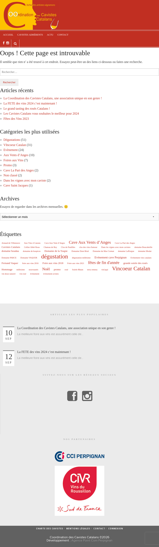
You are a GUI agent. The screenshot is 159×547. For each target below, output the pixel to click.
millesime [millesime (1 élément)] (20, 270)
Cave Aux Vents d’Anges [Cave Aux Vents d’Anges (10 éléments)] (90, 242)
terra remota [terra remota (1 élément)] (92, 270)
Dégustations (12, 139)
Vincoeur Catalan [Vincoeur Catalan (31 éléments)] (131, 268)
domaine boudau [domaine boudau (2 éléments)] (10, 251)
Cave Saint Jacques (16, 185)
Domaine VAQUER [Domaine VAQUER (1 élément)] (28, 258)
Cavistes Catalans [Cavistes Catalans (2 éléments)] (11, 247)
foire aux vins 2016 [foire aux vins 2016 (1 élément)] (30, 263)
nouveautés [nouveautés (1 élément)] (33, 270)
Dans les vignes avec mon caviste (25, 180)
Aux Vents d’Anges (16, 155)
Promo (8, 165)
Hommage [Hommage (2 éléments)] (7, 269)
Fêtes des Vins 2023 (16, 118)
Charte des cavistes (49, 528)
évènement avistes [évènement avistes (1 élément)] (51, 274)
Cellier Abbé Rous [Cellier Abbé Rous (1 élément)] (32, 247)
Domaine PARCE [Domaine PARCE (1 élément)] (9, 258)
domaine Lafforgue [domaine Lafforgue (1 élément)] (126, 251)
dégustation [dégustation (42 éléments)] (54, 256)
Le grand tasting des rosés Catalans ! (27, 108)
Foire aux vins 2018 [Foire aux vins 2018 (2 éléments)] (52, 263)
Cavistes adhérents (30, 34)
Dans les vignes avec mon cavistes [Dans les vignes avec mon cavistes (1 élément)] (115, 247)
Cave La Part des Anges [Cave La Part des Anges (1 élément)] (125, 243)
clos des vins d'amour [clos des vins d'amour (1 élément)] (88, 247)
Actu (50, 34)
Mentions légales (78, 528)
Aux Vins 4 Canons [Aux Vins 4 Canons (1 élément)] (32, 243)
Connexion (115, 528)
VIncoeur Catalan (15, 145)
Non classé (10, 175)
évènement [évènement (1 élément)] (34, 274)
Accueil (8, 34)
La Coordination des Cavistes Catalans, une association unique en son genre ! (53, 98)
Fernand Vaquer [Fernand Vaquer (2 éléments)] (10, 263)
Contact (62, 34)
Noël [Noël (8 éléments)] (46, 269)
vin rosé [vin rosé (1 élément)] (22, 274)
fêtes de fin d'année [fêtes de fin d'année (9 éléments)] (103, 263)
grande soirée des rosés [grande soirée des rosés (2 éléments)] (135, 263)
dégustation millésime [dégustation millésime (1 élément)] (81, 258)
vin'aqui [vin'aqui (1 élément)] (104, 270)
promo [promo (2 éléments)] (57, 269)
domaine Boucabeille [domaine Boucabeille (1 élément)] (143, 247)
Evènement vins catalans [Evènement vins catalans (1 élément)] (140, 258)
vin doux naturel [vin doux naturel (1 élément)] (8, 274)
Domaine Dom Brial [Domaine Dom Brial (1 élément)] (80, 251)
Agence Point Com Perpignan (91, 540)
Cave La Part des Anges (19, 170)
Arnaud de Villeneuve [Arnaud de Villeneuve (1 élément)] (11, 243)
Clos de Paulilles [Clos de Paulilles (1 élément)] (68, 247)
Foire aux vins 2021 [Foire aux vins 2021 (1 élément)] (75, 263)
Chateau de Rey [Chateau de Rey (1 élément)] (50, 247)
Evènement (11, 150)
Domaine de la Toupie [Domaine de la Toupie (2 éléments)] (55, 251)
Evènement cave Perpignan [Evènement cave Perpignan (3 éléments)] (111, 257)
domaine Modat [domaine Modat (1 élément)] (144, 251)
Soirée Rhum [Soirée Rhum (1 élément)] (77, 270)
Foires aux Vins (13, 160)
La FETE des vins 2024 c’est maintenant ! (30, 103)
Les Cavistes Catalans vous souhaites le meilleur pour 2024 (41, 113)
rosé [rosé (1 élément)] (66, 270)
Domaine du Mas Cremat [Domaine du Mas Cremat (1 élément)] (103, 251)
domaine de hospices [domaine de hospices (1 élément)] (32, 251)
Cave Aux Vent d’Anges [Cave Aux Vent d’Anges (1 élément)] (54, 243)
